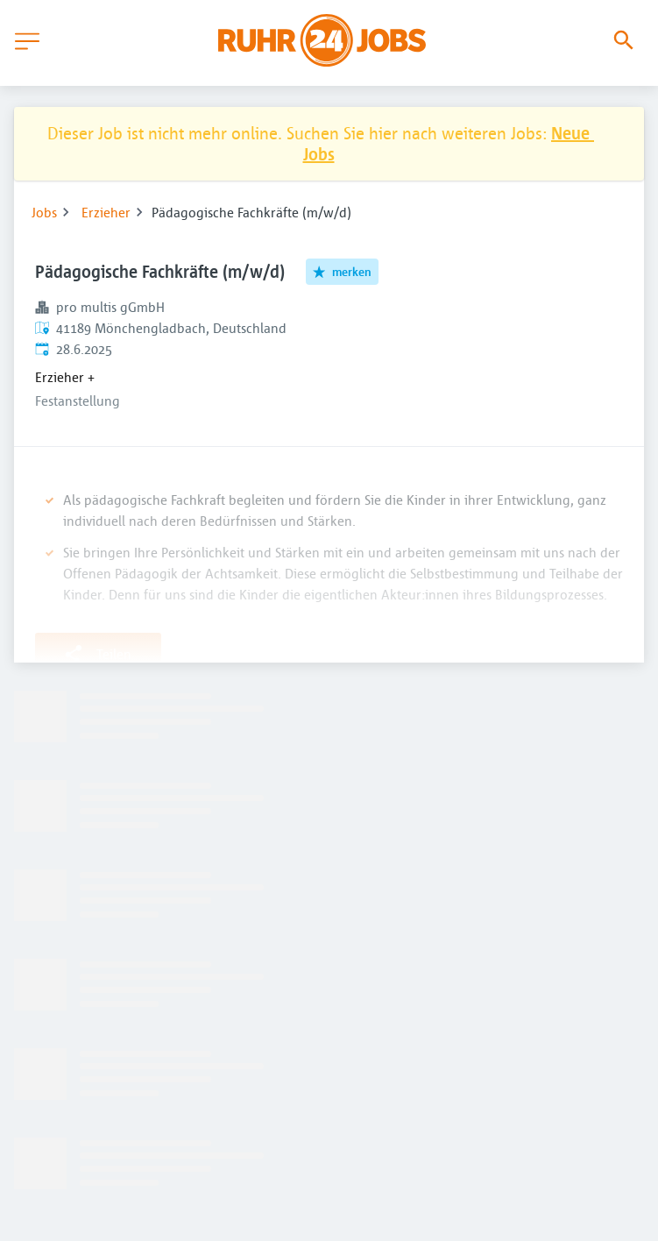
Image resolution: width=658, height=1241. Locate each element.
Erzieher (106, 212)
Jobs (44, 212)
